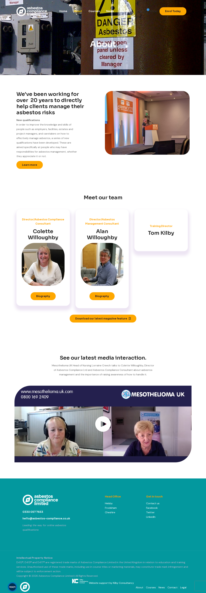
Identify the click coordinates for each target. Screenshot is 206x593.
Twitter (150, 512)
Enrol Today (173, 11)
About (139, 587)
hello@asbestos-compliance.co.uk (46, 518)
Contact (173, 587)
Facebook (152, 508)
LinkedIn (150, 517)
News (162, 587)
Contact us (152, 503)
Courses (151, 587)
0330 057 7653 (33, 512)
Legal (183, 587)
